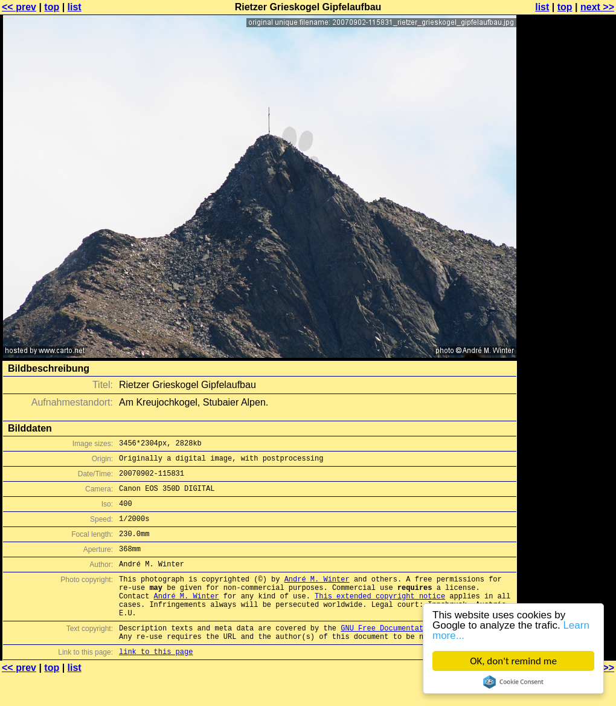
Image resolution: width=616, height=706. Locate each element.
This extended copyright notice (380, 617)
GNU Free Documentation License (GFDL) (421, 655)
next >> (597, 7)
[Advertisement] (567, 299)
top (51, 7)
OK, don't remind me (513, 661)
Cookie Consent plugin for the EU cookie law (513, 681)
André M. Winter (317, 597)
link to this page (156, 682)
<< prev (19, 7)
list (75, 7)
